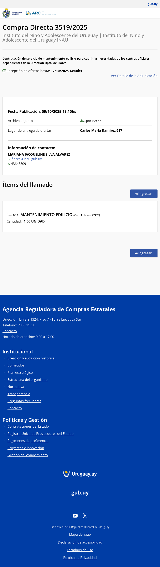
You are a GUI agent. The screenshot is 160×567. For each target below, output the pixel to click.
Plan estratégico (20, 372)
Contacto (9, 331)
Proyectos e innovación (25, 448)
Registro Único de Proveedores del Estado (40, 433)
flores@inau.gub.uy (27, 159)
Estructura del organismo (27, 379)
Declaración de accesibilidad (80, 542)
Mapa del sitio (80, 534)
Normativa (15, 386)
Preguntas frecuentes (24, 401)
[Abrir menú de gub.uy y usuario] (150, 4)
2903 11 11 (26, 325)
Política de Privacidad (80, 557)
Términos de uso (80, 550)
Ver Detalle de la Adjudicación (134, 76)
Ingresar (146, 193)
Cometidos (16, 365)
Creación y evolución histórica (31, 358)
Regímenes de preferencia (27, 440)
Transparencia (18, 394)
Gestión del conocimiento (27, 455)
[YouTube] (75, 515)
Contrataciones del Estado (28, 426)
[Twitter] (85, 515)
